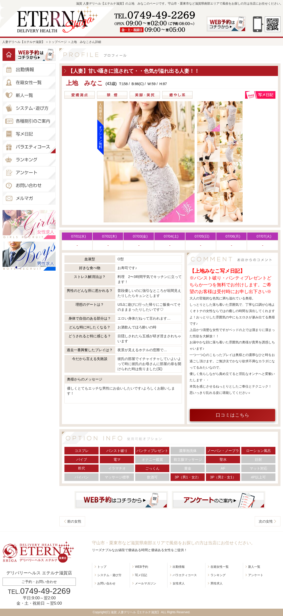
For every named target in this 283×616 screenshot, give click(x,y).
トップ (101, 567)
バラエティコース (185, 575)
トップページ (58, 42)
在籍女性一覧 (219, 567)
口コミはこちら (232, 415)
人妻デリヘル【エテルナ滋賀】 (23, 42)
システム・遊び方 (109, 575)
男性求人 (216, 583)
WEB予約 (141, 567)
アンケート (255, 575)
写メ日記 (141, 575)
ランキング (218, 575)
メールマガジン (145, 583)
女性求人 (179, 583)
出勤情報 (179, 567)
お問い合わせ (106, 583)
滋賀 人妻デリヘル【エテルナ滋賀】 (135, 612)
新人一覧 (254, 567)
